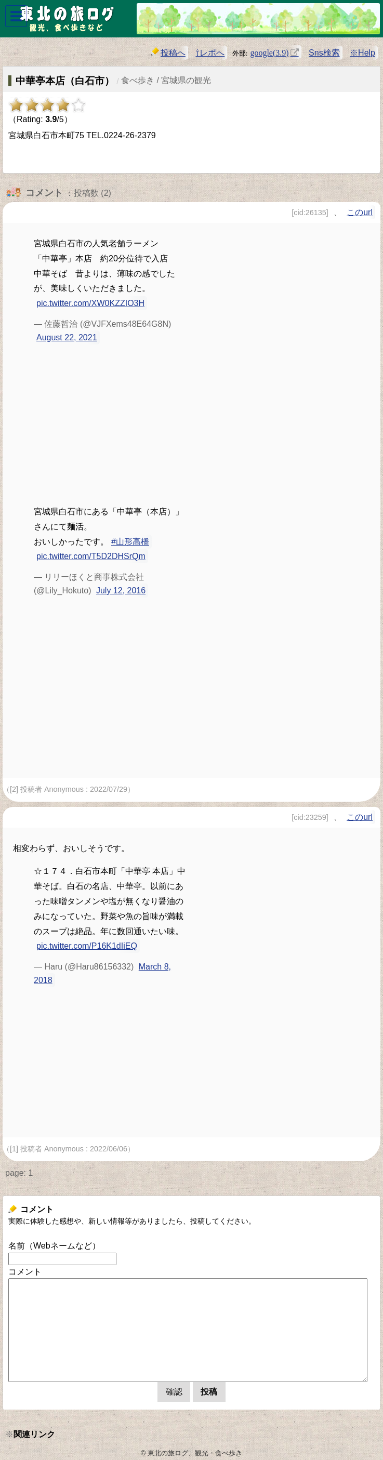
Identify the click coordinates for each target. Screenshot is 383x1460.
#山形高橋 (130, 541)
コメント (25, 1271)
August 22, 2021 (66, 337)
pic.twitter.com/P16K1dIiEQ (86, 945)
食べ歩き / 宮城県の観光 (166, 80)
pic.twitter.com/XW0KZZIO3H (90, 303)
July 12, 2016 (121, 590)
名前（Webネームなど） (54, 1245)
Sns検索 (324, 52)
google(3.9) (269, 52)
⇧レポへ (209, 52)
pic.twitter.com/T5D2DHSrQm (91, 556)
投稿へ (168, 52)
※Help (362, 52)
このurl (360, 212)
